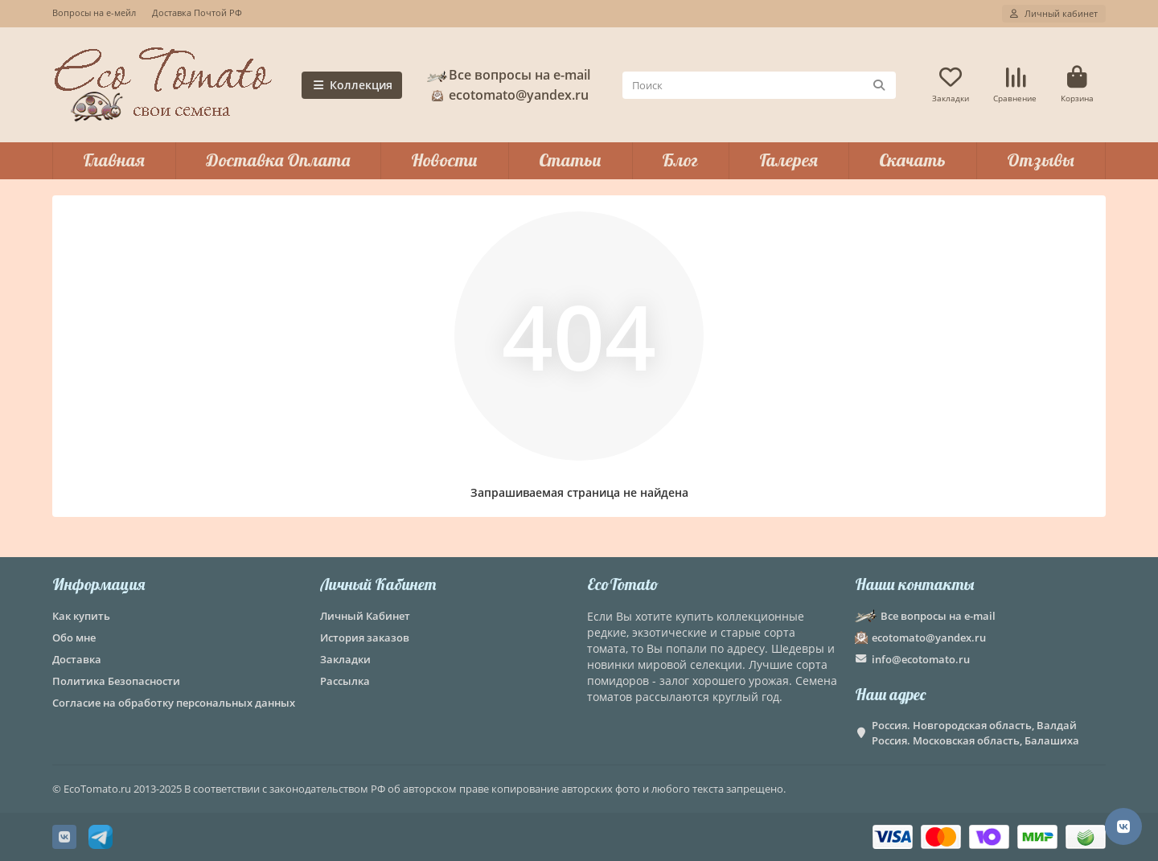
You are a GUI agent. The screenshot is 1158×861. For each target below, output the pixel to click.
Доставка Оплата (278, 160)
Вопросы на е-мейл (94, 12)
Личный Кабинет (378, 584)
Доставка (76, 659)
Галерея (788, 160)
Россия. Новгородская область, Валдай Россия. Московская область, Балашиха (975, 733)
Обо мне (74, 637)
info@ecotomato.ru (921, 659)
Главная (114, 160)
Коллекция (351, 84)
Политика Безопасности (116, 681)
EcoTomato (623, 584)
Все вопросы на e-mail (508, 75)
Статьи (570, 160)
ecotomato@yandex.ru (507, 95)
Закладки (345, 659)
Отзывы (1040, 160)
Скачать (912, 160)
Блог (680, 160)
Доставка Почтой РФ (197, 12)
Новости (444, 160)
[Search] (759, 85)
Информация (98, 584)
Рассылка (345, 681)
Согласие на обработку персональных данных (173, 702)
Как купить (81, 616)
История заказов (364, 637)
